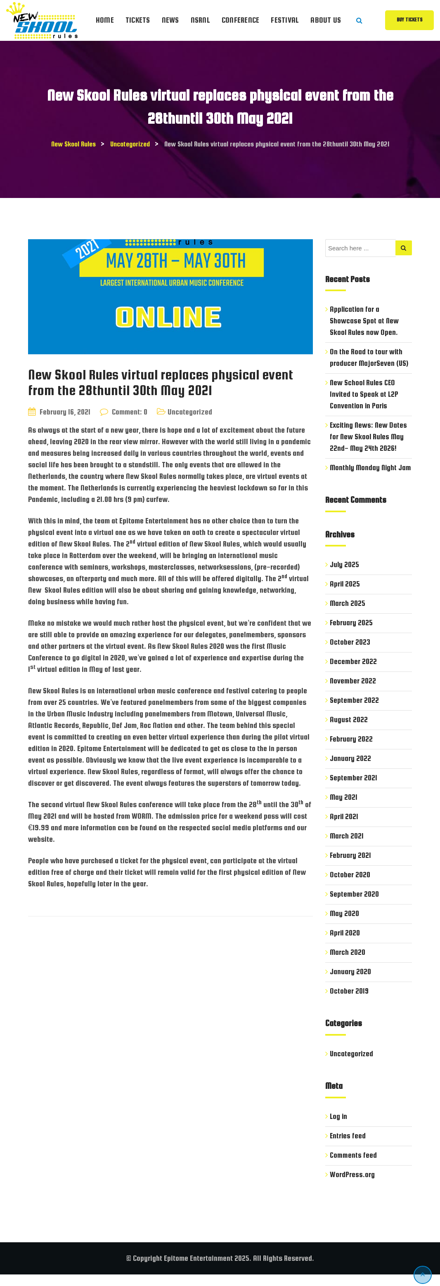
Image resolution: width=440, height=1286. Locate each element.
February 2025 (351, 634)
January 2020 (350, 983)
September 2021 (353, 789)
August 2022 (349, 731)
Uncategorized (190, 411)
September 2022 (354, 711)
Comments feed (353, 1166)
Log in (339, 1127)
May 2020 (345, 925)
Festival (285, 20)
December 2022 (353, 673)
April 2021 (344, 828)
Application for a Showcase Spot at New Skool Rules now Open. (364, 321)
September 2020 (354, 905)
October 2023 (350, 653)
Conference (241, 20)
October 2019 (349, 1002)
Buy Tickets (409, 20)
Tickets (137, 20)
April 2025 (345, 595)
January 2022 (350, 769)
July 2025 (345, 576)
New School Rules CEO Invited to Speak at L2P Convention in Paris (364, 394)
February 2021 (350, 866)
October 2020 (350, 886)
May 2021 (344, 808)
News (170, 20)
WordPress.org (352, 1186)
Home (105, 20)
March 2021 (347, 847)
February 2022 (351, 750)
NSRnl (200, 20)
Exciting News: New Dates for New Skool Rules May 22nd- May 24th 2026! (369, 436)
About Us (325, 20)
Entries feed (348, 1147)
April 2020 (345, 944)
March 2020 (348, 963)
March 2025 (348, 614)
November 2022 (353, 692)
